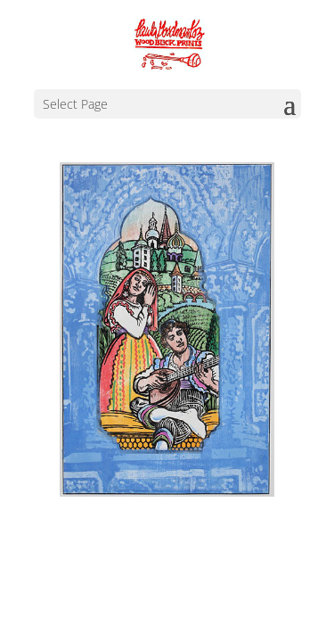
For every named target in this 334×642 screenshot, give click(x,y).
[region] (167, 329)
